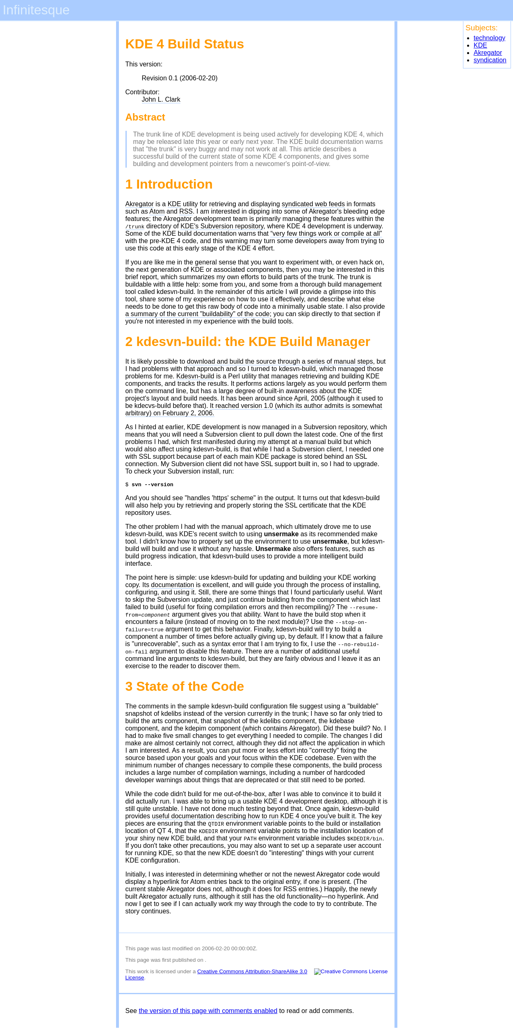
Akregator (488, 52)
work (142, 973)
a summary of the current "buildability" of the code (197, 313)
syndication (490, 60)
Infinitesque (36, 9)
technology (489, 37)
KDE (480, 45)
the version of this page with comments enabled (208, 1012)
